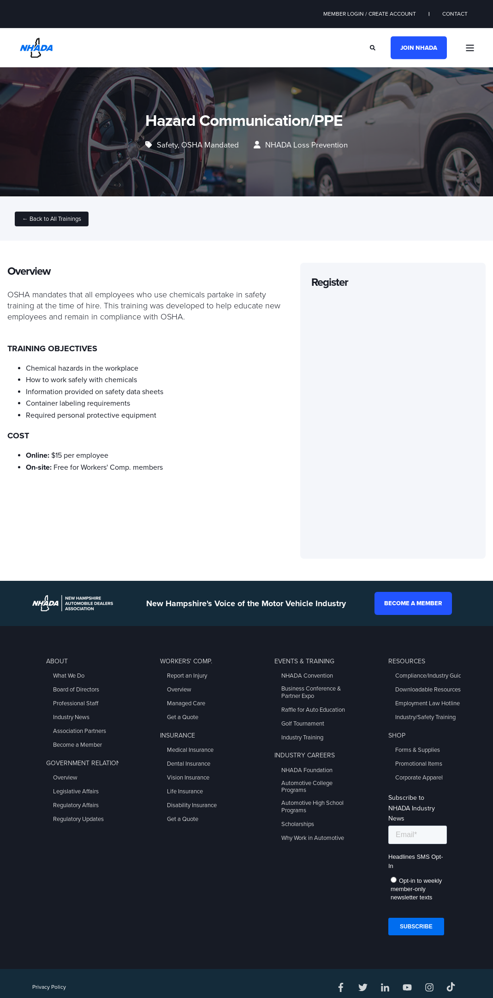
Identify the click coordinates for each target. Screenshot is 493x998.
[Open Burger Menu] (470, 48)
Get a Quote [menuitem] (182, 717)
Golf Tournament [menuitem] (302, 723)
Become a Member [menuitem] (77, 745)
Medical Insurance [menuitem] (190, 750)
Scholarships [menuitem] (297, 824)
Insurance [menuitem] (177, 735)
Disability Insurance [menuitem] (192, 805)
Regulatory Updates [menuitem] (78, 819)
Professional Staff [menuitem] (75, 703)
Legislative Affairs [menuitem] (76, 791)
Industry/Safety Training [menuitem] (425, 717)
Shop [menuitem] (396, 735)
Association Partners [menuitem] (79, 731)
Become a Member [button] (413, 603)
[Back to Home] (36, 47)
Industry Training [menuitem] (302, 737)
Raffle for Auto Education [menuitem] (313, 710)
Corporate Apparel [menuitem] (419, 777)
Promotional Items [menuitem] (418, 764)
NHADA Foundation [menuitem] (307, 770)
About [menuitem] (57, 661)
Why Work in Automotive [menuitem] (312, 838)
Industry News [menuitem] (71, 717)
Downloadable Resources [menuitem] (428, 689)
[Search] (373, 47)
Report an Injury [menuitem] (187, 675)
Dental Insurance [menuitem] (188, 764)
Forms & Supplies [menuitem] (417, 750)
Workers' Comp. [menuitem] (186, 661)
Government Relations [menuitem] (85, 763)
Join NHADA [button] (418, 47)
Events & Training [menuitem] (304, 661)
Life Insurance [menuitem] (185, 791)
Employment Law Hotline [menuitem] (427, 703)
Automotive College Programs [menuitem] (307, 787)
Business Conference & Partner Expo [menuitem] (311, 692)
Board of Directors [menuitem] (76, 689)
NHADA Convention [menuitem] (307, 675)
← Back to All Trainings (51, 219)
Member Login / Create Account (369, 14)
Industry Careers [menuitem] (304, 755)
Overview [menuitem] (65, 777)
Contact (455, 14)
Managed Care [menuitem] (186, 703)
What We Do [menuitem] (68, 675)
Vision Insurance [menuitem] (188, 777)
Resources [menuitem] (406, 661)
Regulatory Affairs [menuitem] (76, 805)
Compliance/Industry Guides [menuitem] (431, 675)
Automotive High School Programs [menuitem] (312, 806)
